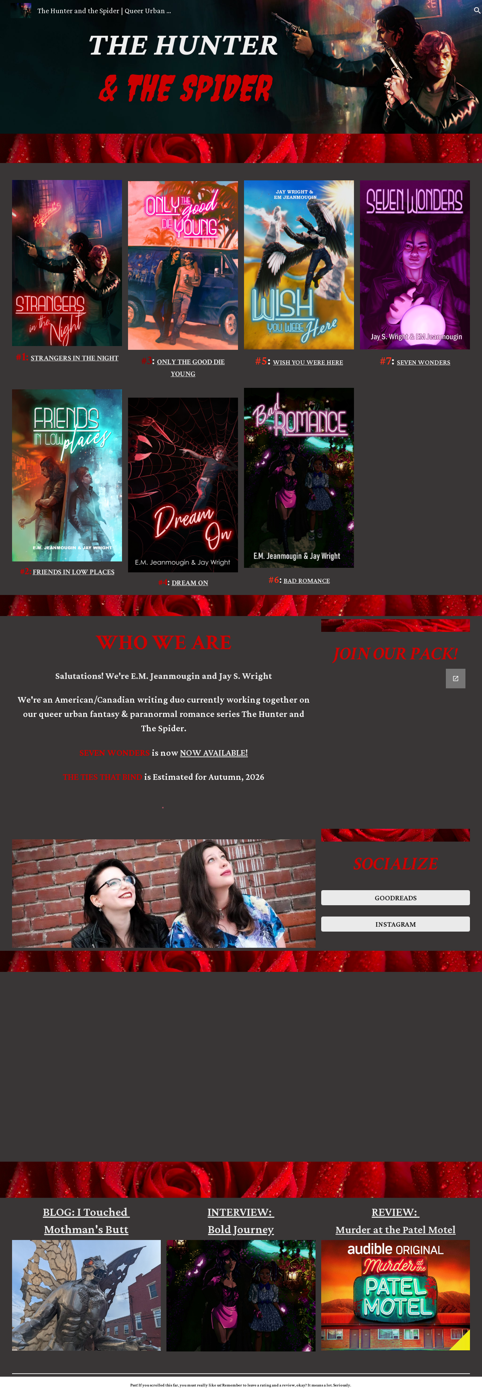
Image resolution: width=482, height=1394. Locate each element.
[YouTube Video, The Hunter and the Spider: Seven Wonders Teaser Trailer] (260, 1066)
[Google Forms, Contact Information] (395, 746)
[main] (183, 67)
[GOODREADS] (396, 897)
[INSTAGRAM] (396, 924)
